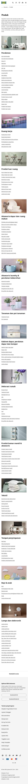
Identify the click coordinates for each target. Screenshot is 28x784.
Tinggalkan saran (5, 739)
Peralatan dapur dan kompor (8, 361)
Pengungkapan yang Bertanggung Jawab (10, 777)
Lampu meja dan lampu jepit (8, 636)
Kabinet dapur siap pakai (7, 101)
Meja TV (3, 61)
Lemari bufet (4, 73)
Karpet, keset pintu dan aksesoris (9, 515)
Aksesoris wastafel (5, 461)
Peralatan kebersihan (6, 284)
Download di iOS (14, 695)
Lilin (2, 397)
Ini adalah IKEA (5, 725)
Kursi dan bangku (5, 56)
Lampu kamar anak (6, 598)
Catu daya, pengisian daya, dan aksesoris (11, 652)
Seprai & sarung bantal (6, 501)
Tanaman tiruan (5, 317)
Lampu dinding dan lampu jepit (8, 633)
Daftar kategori (5, 745)
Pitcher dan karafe (5, 239)
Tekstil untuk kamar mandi (7, 513)
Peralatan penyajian (6, 231)
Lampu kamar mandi (6, 470)
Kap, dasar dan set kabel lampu (8, 638)
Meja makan (4, 99)
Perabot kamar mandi (6, 97)
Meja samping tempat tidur (8, 82)
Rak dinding (4, 75)
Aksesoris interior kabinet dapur (9, 224)
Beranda (6, 7)
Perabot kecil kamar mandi (7, 451)
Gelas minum (4, 234)
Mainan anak (4, 591)
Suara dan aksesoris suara (7, 662)
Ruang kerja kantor (6, 137)
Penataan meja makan (6, 243)
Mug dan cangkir (5, 236)
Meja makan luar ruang (6, 175)
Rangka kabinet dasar (6, 352)
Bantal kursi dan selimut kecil (8, 499)
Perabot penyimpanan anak (8, 560)
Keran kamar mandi (6, 463)
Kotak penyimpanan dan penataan (9, 139)
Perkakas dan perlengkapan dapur (9, 222)
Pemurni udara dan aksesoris (8, 657)
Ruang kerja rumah (5, 134)
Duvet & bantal (5, 506)
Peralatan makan (5, 229)
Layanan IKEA (4, 735)
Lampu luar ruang (5, 194)
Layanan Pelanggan (6, 712)
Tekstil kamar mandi (6, 456)
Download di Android (14, 699)
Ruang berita (4, 732)
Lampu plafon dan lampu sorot (8, 631)
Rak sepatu (4, 92)
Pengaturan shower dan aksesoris (9, 466)
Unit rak (3, 68)
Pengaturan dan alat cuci (7, 288)
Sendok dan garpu (5, 241)
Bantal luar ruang (5, 179)
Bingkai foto (4, 409)
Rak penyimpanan (5, 544)
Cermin (3, 413)
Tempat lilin (4, 402)
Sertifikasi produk (5, 749)
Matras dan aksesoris (6, 80)
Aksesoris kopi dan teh (6, 250)
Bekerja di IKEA (5, 729)
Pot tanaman (4, 319)
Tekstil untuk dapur (6, 511)
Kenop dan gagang (5, 359)
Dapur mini (4, 104)
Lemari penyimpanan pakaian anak (9, 94)
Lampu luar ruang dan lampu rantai (9, 650)
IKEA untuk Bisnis (5, 715)
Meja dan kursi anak (6, 146)
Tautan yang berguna (7, 706)
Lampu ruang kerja (5, 144)
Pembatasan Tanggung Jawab (8, 775)
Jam (2, 411)
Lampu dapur (4, 364)
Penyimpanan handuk (6, 454)
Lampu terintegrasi (6, 640)
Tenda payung (4, 186)
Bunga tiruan (4, 390)
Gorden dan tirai (5, 508)
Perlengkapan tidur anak (7, 588)
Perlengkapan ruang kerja (7, 142)
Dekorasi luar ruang (6, 191)
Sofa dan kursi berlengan (7, 58)
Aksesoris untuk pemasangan (8, 660)
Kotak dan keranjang (6, 551)
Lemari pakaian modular (7, 85)
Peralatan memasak (6, 246)
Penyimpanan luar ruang (7, 182)
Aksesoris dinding (5, 404)
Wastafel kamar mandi (6, 468)
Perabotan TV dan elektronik (8, 548)
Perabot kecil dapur (6, 106)
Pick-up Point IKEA (5, 722)
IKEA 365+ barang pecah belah (8, 253)
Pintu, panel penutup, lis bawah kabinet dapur (12, 357)
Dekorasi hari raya (5, 416)
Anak (2, 596)
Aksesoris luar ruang (6, 189)
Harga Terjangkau (5, 742)
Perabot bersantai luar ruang (8, 177)
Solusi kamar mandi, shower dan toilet (10, 458)
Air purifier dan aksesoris (7, 291)
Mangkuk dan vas (5, 394)
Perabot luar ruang (5, 109)
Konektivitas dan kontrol (7, 655)
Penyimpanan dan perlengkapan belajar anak (12, 593)
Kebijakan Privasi (5, 773)
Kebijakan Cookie (5, 779)
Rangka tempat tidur (6, 78)
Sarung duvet (4, 503)
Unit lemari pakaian (6, 87)
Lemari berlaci (4, 89)
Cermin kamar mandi (6, 473)
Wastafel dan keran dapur (7, 354)
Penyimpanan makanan (7, 248)
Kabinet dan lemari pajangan (8, 66)
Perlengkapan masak (6, 184)
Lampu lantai (4, 624)
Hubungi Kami (4, 719)
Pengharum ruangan (6, 399)
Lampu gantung (5, 629)
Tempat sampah (5, 286)
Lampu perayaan (5, 648)
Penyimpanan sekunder (7, 70)
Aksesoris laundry (5, 281)
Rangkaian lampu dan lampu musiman (10, 418)
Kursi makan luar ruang (6, 172)
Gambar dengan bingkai (7, 406)
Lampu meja (4, 626)
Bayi (2, 586)
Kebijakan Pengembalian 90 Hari (9, 709)
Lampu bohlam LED (6, 645)
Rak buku (3, 63)
